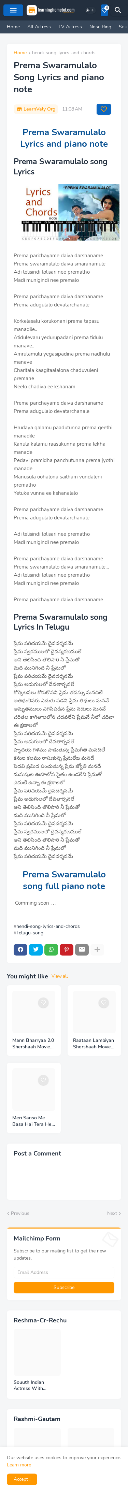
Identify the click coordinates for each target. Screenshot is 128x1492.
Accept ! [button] (22, 1479)
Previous (20, 1213)
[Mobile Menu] (13, 10)
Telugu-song (29, 933)
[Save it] (104, 109)
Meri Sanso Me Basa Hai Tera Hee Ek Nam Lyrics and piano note (33, 1121)
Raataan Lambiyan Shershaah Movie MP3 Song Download (93, 1043)
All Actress (39, 27)
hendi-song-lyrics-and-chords (64, 53)
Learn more (19, 1465)
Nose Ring (100, 27)
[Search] (119, 10)
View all (60, 976)
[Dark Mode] (90, 10)
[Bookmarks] (104, 10)
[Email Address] (64, 1272)
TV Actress (70, 27)
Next (112, 1213)
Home (13, 27)
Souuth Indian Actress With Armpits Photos (30, 1385)
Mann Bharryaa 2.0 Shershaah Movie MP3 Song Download (33, 1043)
